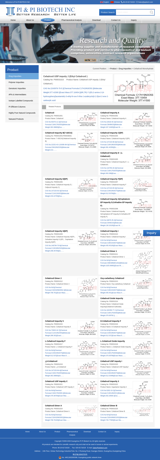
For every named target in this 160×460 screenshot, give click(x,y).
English (106, 2)
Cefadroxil (49, 113)
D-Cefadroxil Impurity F (110, 321)
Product (47, 20)
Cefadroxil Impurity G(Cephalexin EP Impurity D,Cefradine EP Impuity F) (116, 202)
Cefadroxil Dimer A (53, 406)
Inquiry (134, 20)
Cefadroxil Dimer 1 (108, 251)
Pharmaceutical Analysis (71, 20)
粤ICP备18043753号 (80, 454)
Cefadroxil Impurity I (109, 231)
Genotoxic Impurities (17, 88)
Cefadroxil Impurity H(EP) (56, 231)
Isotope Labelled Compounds (21, 101)
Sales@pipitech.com (145, 2)
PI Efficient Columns (17, 107)
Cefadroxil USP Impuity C (56, 381)
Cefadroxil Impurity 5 (54, 321)
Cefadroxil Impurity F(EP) (111, 179)
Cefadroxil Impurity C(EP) (111, 133)
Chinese (117, 2)
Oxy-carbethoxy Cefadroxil (112, 278)
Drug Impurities (15, 76)
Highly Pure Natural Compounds (22, 113)
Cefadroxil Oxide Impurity (111, 298)
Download (96, 20)
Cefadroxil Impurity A (109, 113)
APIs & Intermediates (17, 94)
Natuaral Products (16, 119)
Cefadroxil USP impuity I (111, 361)
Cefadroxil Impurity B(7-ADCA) (58, 133)
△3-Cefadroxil (51, 361)
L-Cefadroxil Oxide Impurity (112, 341)
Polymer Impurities (16, 82)
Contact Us (115, 20)
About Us (30, 20)
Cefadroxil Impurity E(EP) (56, 179)
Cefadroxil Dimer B (108, 406)
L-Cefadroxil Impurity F (55, 341)
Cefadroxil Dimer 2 (53, 278)
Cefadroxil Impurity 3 (109, 381)
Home (13, 20)
